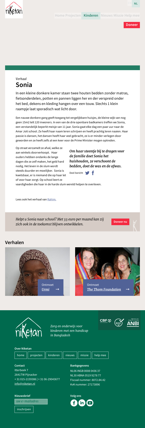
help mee (100, 355)
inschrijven (24, 409)
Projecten (79, 14)
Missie (133, 14)
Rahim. (51, 199)
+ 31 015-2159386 (25, 379)
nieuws (70, 355)
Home (61, 14)
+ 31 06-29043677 (49, 379)
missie (84, 355)
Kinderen (99, 14)
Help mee (113, 22)
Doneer (132, 22)
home (20, 355)
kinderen (54, 355)
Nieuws (117, 14)
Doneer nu (120, 222)
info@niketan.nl (25, 384)
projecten (36, 355)
